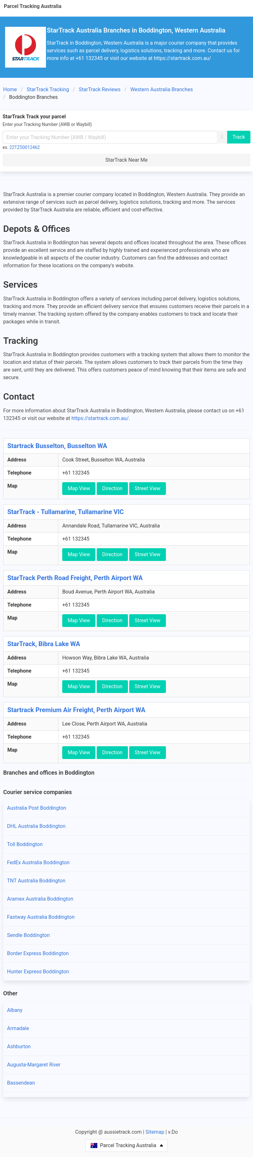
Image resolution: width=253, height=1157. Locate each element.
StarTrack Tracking (48, 89)
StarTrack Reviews (100, 89)
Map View (79, 488)
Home (10, 89)
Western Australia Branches (161, 89)
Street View (147, 488)
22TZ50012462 (25, 147)
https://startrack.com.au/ (100, 418)
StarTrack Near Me (126, 160)
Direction (112, 488)
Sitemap (154, 1132)
